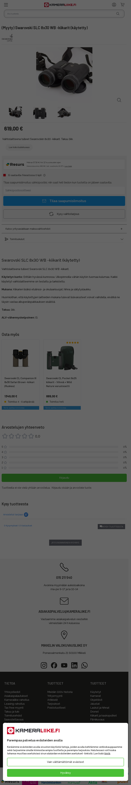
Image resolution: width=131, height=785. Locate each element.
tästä (107, 753)
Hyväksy (65, 772)
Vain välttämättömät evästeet (65, 762)
